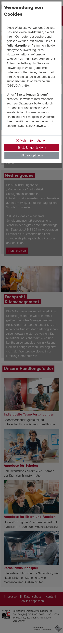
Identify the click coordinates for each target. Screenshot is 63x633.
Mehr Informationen (31, 140)
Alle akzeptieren (32, 155)
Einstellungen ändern (31, 147)
